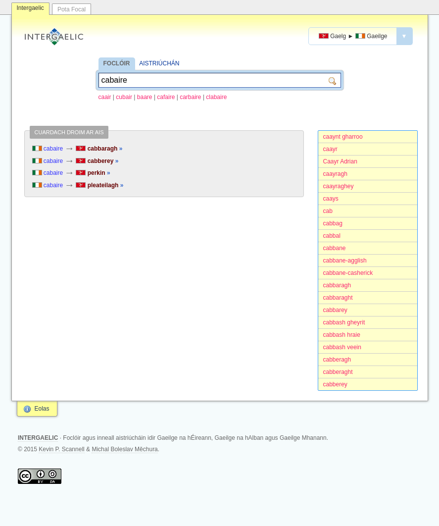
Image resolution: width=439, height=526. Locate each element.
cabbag (332, 223)
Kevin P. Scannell (62, 449)
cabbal (332, 235)
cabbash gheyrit (344, 322)
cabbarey (335, 310)
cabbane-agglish (345, 260)
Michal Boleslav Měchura (124, 449)
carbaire (190, 97)
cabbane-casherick (348, 272)
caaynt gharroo (343, 136)
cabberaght (338, 371)
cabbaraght (338, 297)
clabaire (216, 97)
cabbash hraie (341, 334)
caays (331, 198)
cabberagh (337, 359)
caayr (330, 149)
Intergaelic (30, 7)
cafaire (166, 97)
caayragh (335, 173)
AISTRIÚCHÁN (159, 63)
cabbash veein (342, 347)
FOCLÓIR (116, 63)
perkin (93, 172)
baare (144, 97)
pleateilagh (99, 185)
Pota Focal (71, 9)
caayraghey (338, 186)
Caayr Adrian (340, 161)
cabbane (334, 248)
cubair (124, 97)
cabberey (335, 384)
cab (328, 211)
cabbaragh (337, 285)
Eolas (42, 408)
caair (104, 97)
